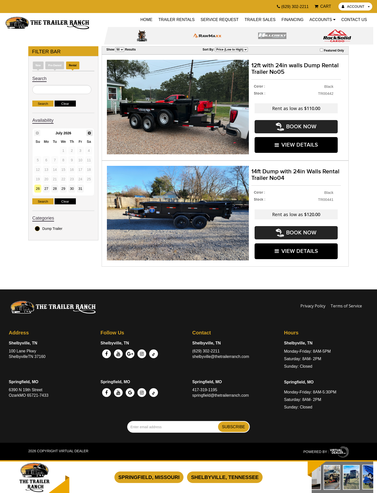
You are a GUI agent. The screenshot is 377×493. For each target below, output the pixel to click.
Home (146, 20)
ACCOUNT (356, 7)
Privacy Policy (312, 304)
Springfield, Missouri (148, 477)
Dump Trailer (48, 228)
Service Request (220, 20)
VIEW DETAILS (296, 143)
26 (38, 189)
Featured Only (332, 50)
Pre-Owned (54, 65)
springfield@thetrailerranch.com (220, 393)
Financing (292, 20)
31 (80, 189)
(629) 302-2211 (206, 349)
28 (55, 189)
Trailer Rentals (176, 20)
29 (63, 189)
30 (72, 189)
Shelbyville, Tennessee (225, 477)
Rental (73, 65)
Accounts (322, 20)
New (38, 65)
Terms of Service (346, 304)
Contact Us (354, 20)
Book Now (296, 126)
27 (46, 189)
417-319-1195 (204, 388)
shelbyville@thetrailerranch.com (220, 354)
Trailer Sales (260, 20)
